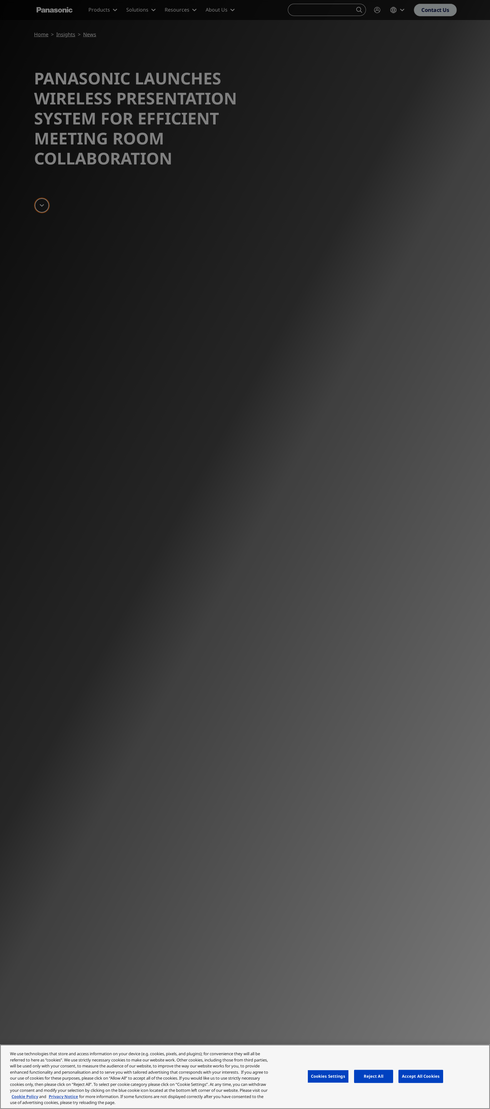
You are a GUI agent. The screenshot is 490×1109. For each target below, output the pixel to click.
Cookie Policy (25, 1096)
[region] (245, 1077)
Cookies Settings (328, 1076)
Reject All (373, 1076)
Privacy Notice (63, 1096)
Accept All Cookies (421, 1076)
